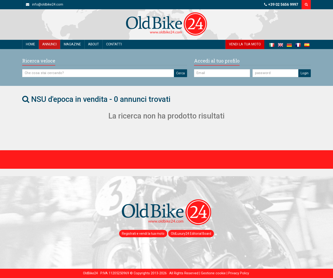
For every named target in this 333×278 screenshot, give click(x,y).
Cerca (180, 73)
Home (30, 44)
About (93, 44)
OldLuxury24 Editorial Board (191, 233)
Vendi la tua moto (245, 44)
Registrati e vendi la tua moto (143, 233)
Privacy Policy (238, 273)
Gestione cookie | (214, 273)
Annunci (49, 44)
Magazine (72, 44)
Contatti (114, 44)
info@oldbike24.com (44, 4)
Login (304, 73)
